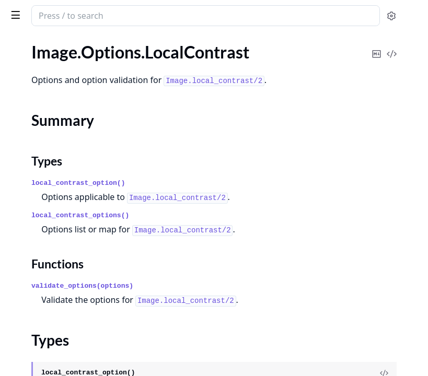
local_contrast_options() (237, 220)
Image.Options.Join (42, 54)
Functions (36, 126)
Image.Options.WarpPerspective (65, 328)
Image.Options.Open (45, 187)
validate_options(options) (239, 299)
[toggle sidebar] (143, 14)
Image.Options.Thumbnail (53, 271)
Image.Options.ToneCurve (54, 285)
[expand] (146, 56)
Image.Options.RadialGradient (62, 201)
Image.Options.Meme (46, 144)
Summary (35, 100)
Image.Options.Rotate (47, 229)
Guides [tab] (20, 44)
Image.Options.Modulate (52, 158)
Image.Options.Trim (42, 299)
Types (28, 113)
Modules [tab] (67, 44)
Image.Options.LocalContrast (60, 82)
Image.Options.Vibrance (50, 314)
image (50, 11)
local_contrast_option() (235, 174)
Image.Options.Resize (46, 215)
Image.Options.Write (45, 342)
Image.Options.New (43, 173)
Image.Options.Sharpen (49, 243)
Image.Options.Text (42, 257)
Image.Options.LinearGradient (62, 68)
